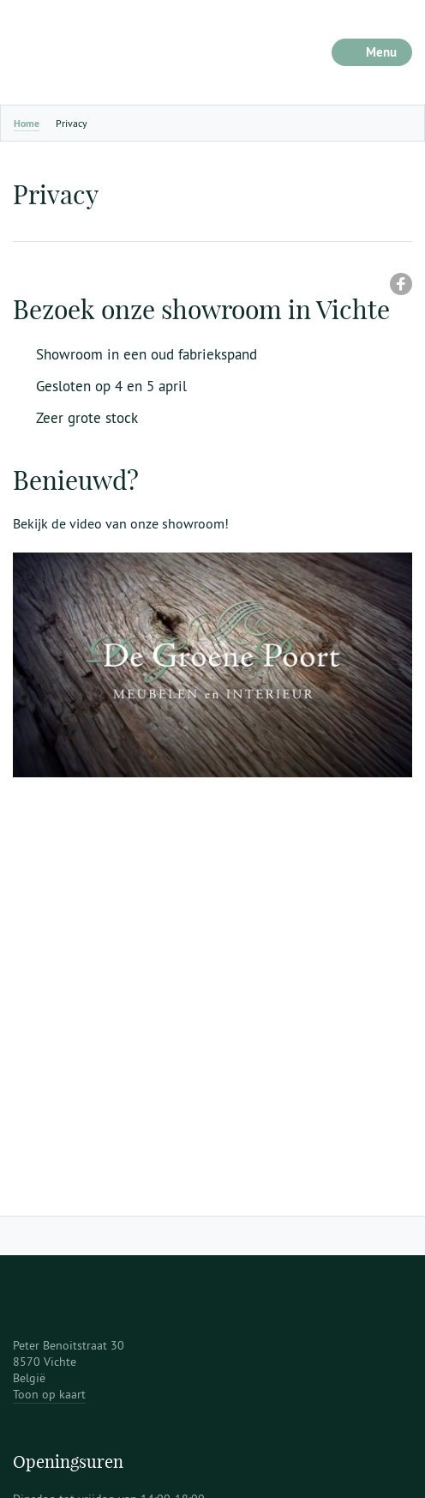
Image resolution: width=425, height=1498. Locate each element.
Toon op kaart (49, 1394)
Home (26, 123)
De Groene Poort (120, 52)
